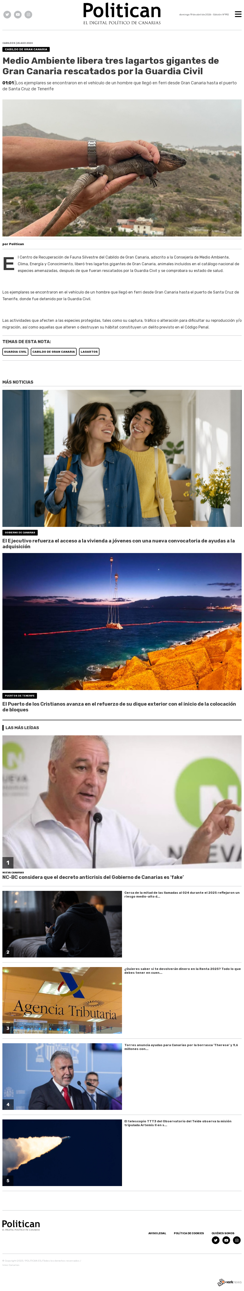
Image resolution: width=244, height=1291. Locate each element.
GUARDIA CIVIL (15, 351)
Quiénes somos (223, 1233)
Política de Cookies (189, 1233)
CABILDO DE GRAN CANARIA (53, 351)
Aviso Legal (157, 1233)
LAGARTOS (89, 351)
